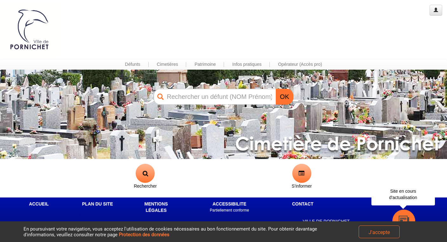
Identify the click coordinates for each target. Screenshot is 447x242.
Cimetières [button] (167, 64)
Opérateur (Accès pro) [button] (300, 64)
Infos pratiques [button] (246, 64)
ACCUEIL (39, 203)
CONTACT (302, 203)
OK (284, 96)
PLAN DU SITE (97, 203)
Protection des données (144, 235)
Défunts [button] (132, 64)
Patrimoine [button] (205, 64)
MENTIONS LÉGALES (156, 207)
